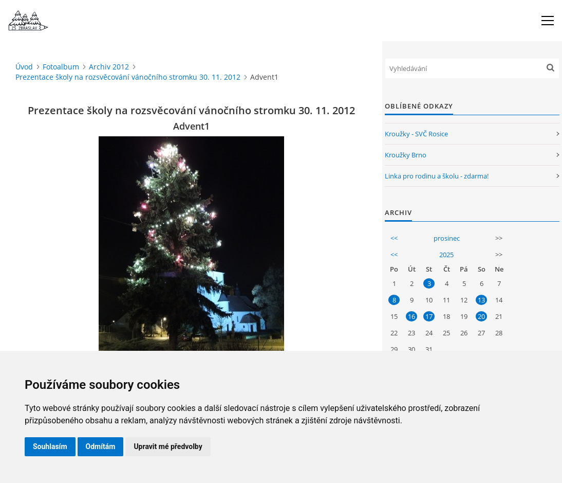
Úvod (24, 66)
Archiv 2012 (109, 66)
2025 (446, 254)
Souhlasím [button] (50, 446)
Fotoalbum (61, 66)
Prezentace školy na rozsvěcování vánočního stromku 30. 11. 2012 (127, 77)
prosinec (447, 238)
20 (481, 316)
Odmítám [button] (101, 446)
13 (481, 300)
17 (429, 316)
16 (411, 316)
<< (394, 238)
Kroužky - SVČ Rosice (416, 133)
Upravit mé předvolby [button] (168, 446)
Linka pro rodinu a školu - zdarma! (437, 176)
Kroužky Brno (405, 154)
